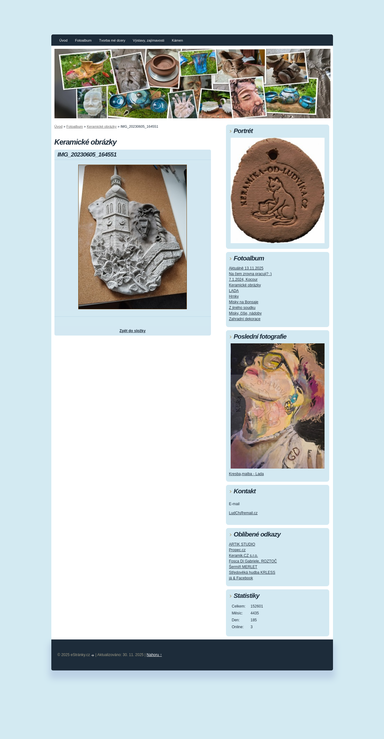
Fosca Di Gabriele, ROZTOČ (253, 561)
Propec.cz (237, 550)
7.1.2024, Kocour (243, 279)
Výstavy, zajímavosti (148, 40)
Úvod (63, 40)
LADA (234, 291)
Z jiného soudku (242, 307)
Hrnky (234, 296)
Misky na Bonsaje (244, 302)
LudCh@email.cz (243, 513)
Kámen (177, 40)
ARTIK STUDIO (242, 544)
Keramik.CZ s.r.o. (243, 555)
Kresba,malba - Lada (246, 474)
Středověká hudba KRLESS (252, 572)
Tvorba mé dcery (112, 40)
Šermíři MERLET (243, 567)
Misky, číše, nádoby (245, 313)
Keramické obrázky (101, 126)
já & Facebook (241, 578)
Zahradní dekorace (245, 319)
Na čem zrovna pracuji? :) (250, 274)
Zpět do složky (133, 331)
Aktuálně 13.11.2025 (246, 268)
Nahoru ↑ (154, 655)
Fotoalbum (83, 40)
